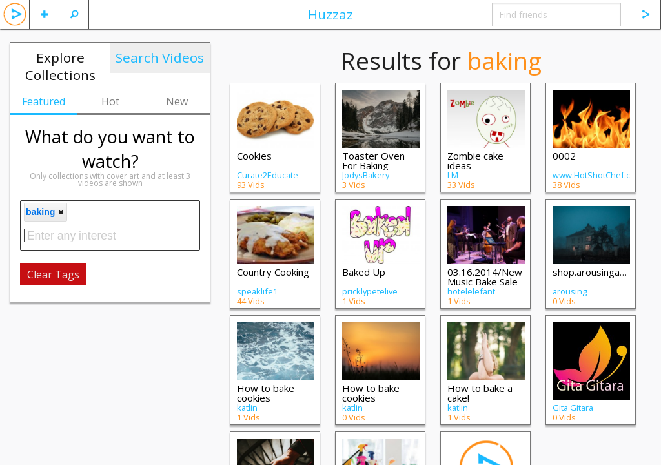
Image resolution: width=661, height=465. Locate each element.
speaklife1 (257, 291)
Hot (110, 101)
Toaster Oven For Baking (373, 160)
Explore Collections (60, 66)
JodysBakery (365, 175)
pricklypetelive (370, 291)
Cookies (254, 155)
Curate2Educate (267, 175)
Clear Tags (53, 274)
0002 (564, 155)
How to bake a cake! (480, 393)
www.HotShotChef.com (597, 175)
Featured (43, 101)
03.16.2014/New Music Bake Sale (484, 276)
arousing (570, 291)
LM (452, 175)
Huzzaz (330, 14)
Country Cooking (273, 271)
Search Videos (160, 57)
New (177, 101)
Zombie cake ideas (475, 160)
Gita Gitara (573, 407)
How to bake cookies (265, 393)
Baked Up (363, 271)
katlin (247, 407)
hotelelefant (471, 291)
